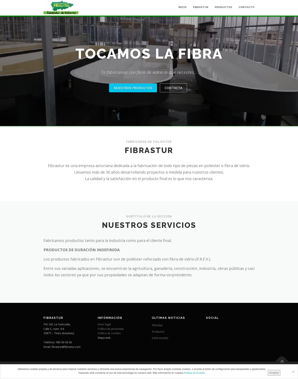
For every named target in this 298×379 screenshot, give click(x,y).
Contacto (246, 7)
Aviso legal (104, 324)
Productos (223, 7)
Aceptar (274, 372)
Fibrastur (200, 7)
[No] (293, 371)
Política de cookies (109, 333)
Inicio (182, 7)
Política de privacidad (111, 329)
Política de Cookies (194, 372)
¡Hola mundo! (160, 338)
